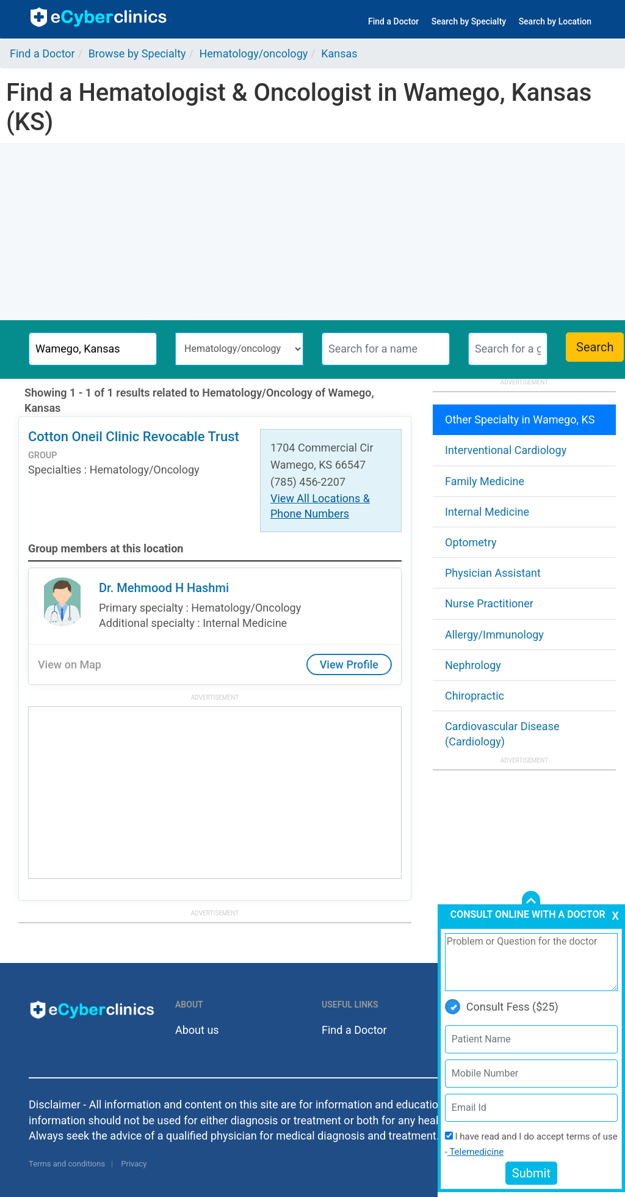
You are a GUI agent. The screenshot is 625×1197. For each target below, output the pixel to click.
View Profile (349, 664)
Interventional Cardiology (505, 450)
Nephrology (473, 665)
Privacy (133, 1163)
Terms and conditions (67, 1163)
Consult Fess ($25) (501, 1006)
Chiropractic (474, 695)
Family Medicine (484, 481)
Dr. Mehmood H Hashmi (164, 587)
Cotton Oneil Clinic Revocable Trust (133, 436)
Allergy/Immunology (494, 634)
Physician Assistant (493, 572)
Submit (531, 1173)
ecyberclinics (99, 17)
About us (197, 1029)
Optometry (470, 542)
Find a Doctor (393, 21)
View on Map (69, 664)
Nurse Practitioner (489, 603)
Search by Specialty (469, 21)
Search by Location (555, 21)
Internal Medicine (487, 511)
